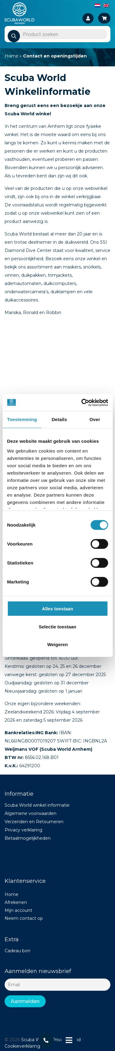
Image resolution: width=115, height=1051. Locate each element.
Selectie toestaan (57, 626)
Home (11, 56)
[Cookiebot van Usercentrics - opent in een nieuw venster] (82, 402)
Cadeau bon (17, 950)
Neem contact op (24, 918)
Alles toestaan (57, 608)
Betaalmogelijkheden (28, 838)
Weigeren (57, 644)
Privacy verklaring (23, 830)
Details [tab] (59, 419)
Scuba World (34, 1039)
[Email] (57, 985)
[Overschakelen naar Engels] (106, 5)
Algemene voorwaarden (30, 813)
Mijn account (18, 910)
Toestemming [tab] (22, 419)
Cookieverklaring (22, 1046)
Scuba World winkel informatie (37, 805)
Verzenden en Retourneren (34, 821)
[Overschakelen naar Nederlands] (97, 5)
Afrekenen (16, 902)
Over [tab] (95, 419)
